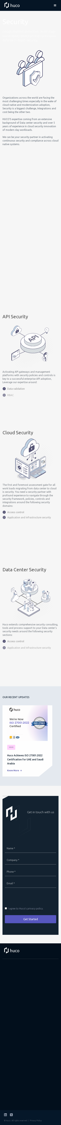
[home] (10, 5)
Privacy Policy (36, 1121)
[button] (55, 5)
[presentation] (28, 899)
